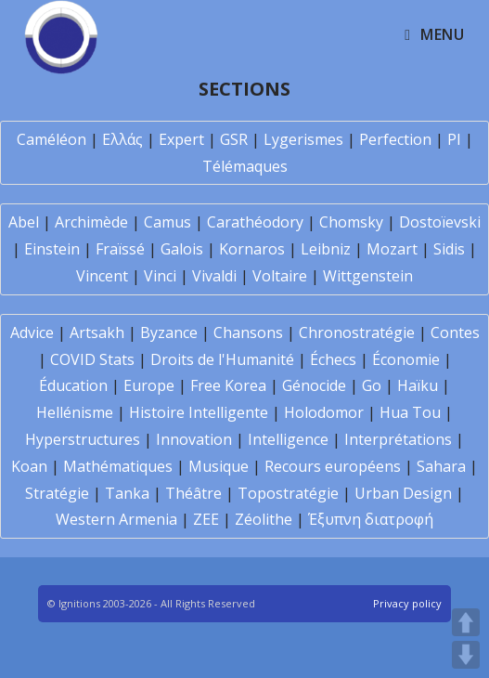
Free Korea (228, 385)
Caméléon (51, 139)
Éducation (73, 385)
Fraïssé (120, 249)
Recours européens (332, 466)
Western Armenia (116, 519)
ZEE (206, 519)
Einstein (52, 249)
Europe (148, 385)
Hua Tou (410, 412)
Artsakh (97, 332)
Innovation (194, 439)
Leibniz (326, 249)
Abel (23, 222)
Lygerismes (303, 139)
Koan (29, 466)
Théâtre (193, 493)
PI (454, 139)
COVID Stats (92, 359)
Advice (32, 332)
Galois (182, 249)
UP (466, 622)
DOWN (466, 655)
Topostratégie (288, 493)
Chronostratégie (357, 332)
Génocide (314, 385)
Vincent (102, 276)
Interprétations (398, 439)
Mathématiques (118, 466)
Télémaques (245, 166)
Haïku (417, 385)
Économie (406, 359)
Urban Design (403, 493)
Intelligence (288, 439)
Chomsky (351, 222)
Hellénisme (74, 412)
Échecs (333, 359)
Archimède (91, 222)
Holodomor (324, 412)
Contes (455, 332)
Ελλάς (122, 139)
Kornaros (252, 249)
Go (371, 385)
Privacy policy (407, 603)
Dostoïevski (440, 222)
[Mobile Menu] (434, 34)
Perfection (395, 139)
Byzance (169, 332)
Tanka (127, 493)
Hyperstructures (82, 439)
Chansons (248, 332)
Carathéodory (255, 222)
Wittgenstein (368, 276)
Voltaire (279, 276)
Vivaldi (214, 276)
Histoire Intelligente (198, 412)
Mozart (392, 249)
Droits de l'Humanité (222, 359)
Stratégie (57, 493)
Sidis (449, 249)
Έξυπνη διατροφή (370, 519)
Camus (167, 222)
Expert (181, 139)
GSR (234, 139)
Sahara (441, 466)
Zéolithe (263, 519)
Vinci (160, 276)
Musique (218, 466)
